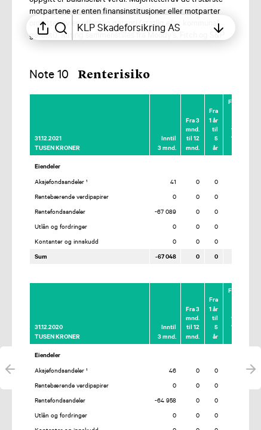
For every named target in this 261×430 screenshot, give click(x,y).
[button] (99, 75)
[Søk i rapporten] (61, 27)
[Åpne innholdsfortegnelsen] (142, 27)
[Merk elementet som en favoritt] (239, 101)
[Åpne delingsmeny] (43, 27)
